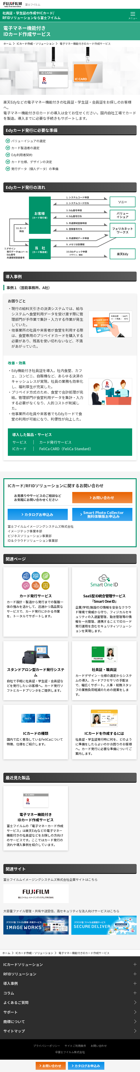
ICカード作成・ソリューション (35, 43)
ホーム (7, 43)
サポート (10, 1012)
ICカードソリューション (23, 964)
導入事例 (10, 983)
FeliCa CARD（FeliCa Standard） (66, 448)
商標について (14, 1021)
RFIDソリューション (19, 974)
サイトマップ (14, 1031)
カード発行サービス (55, 442)
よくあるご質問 (15, 1002)
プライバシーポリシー (46, 1046)
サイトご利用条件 (75, 1046)
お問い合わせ (99, 1046)
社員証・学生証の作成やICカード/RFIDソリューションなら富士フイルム (31, 15)
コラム (8, 993)
